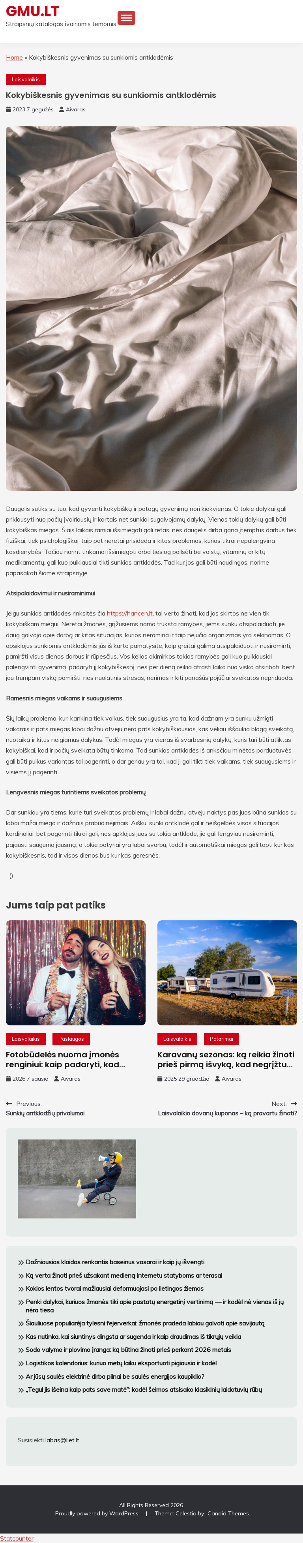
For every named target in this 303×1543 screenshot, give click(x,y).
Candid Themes (228, 1513)
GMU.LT (33, 11)
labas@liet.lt (62, 1440)
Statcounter (17, 1538)
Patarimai (221, 1039)
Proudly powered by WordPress (97, 1513)
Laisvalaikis (26, 79)
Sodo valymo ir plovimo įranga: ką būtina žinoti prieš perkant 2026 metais (128, 1349)
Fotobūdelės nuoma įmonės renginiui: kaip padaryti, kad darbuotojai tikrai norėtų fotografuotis (62, 1069)
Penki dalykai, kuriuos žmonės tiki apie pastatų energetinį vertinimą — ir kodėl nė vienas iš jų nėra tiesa (155, 1306)
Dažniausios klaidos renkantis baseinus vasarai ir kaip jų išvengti (115, 1262)
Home (14, 57)
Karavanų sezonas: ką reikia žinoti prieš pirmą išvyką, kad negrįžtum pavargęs (226, 1064)
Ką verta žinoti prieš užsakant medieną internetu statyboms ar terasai (124, 1275)
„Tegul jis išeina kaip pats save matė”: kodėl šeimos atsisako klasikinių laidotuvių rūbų (144, 1389)
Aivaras (76, 109)
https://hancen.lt (130, 613)
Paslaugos (71, 1039)
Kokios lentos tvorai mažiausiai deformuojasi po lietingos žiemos (115, 1288)
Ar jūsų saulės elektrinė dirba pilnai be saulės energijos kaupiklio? (115, 1376)
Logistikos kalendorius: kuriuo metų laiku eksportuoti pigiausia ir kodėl (121, 1363)
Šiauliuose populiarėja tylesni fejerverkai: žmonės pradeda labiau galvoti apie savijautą (145, 1323)
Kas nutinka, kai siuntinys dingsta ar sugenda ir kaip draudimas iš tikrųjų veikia (133, 1336)
